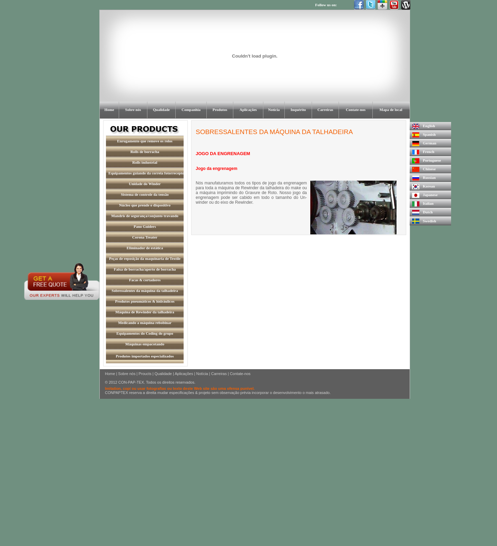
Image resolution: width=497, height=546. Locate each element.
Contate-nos (240, 374)
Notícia (202, 374)
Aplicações (184, 374)
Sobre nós (126, 374)
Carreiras (219, 374)
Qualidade (163, 374)
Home (110, 374)
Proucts (144, 374)
